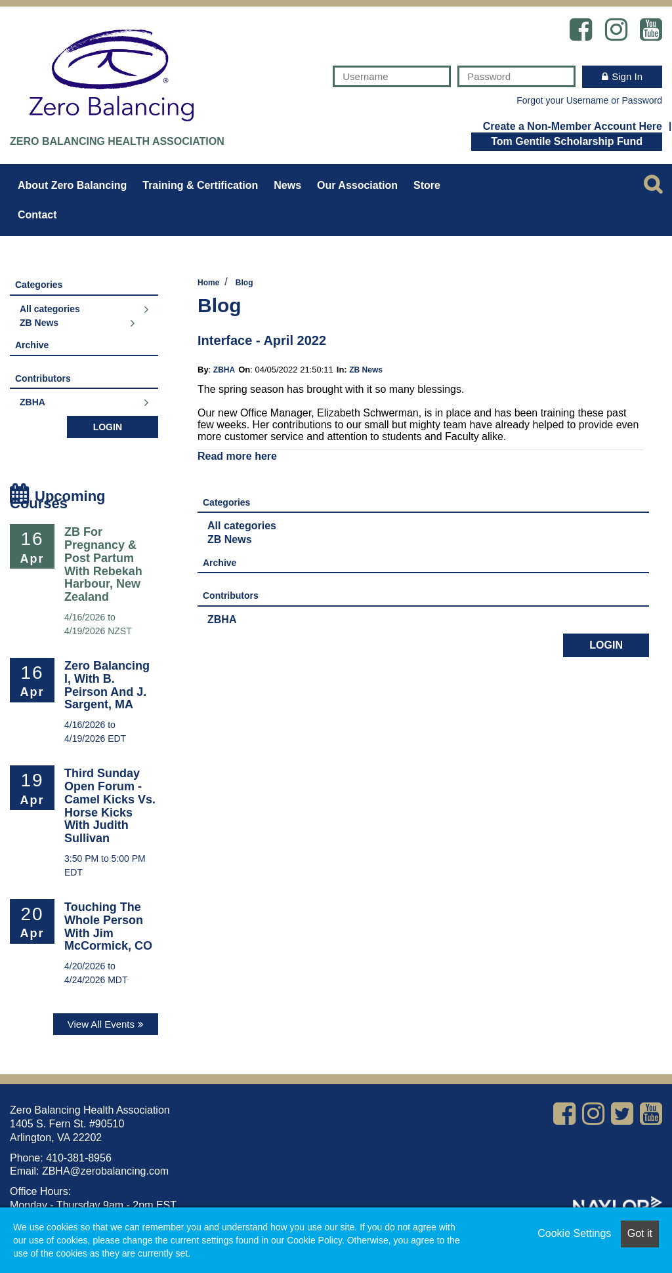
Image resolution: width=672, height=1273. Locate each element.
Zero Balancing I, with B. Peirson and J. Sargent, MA (107, 685)
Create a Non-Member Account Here (572, 125)
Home (208, 282)
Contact (37, 214)
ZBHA (224, 369)
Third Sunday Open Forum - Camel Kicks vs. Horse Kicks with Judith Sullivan (110, 806)
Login (606, 645)
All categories (241, 525)
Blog (244, 282)
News (287, 185)
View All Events (101, 1024)
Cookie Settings (574, 1233)
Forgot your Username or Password (589, 100)
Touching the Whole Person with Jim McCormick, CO (108, 926)
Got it (639, 1233)
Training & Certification (200, 185)
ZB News (366, 369)
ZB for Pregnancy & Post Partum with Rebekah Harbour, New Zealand (103, 564)
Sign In (627, 76)
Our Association (357, 185)
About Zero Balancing (72, 185)
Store (426, 185)
